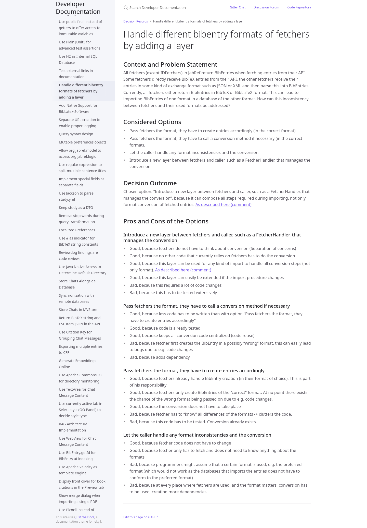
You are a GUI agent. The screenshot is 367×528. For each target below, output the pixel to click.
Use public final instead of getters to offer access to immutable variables (80, 27)
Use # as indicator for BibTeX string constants (78, 241)
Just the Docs (85, 517)
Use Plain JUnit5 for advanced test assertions (79, 45)
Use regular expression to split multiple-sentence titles (82, 167)
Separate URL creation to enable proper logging (79, 122)
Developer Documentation (78, 7)
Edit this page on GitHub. (141, 517)
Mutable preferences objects (83, 142)
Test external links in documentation (76, 73)
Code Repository (299, 7)
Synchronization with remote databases (76, 298)
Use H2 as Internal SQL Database (78, 59)
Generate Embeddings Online (77, 363)
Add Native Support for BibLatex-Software (78, 108)
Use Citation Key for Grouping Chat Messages (80, 335)
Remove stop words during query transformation (81, 218)
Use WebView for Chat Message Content (77, 441)
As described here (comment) (223, 204)
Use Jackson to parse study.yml (76, 196)
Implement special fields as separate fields (81, 181)
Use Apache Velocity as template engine (78, 469)
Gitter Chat (237, 7)
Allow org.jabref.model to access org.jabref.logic (80, 153)
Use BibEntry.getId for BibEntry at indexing (77, 455)
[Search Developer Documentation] (170, 7)
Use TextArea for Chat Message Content (77, 392)
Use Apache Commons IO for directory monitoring (80, 378)
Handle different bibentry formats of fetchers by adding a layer (81, 91)
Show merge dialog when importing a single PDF (80, 498)
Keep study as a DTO (76, 207)
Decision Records (135, 21)
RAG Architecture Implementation (73, 427)
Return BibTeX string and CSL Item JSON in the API (79, 320)
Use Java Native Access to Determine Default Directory (82, 269)
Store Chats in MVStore (78, 309)
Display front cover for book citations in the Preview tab (82, 484)
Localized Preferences (77, 229)
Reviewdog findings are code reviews (78, 255)
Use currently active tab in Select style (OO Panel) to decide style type (80, 409)
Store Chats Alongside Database (77, 284)
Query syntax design (76, 133)
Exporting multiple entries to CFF (80, 349)
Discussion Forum (266, 7)
